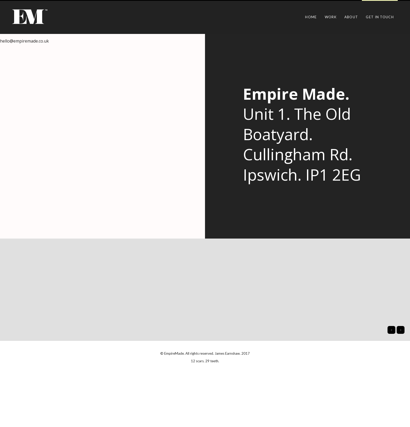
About (351, 17)
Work (331, 17)
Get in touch (380, 17)
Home (311, 17)
